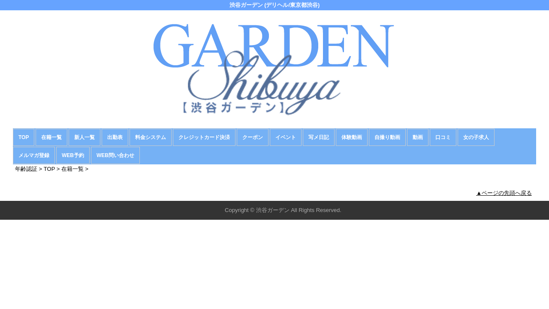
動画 (418, 137)
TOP (23, 137)
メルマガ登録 (33, 155)
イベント (285, 137)
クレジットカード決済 (204, 137)
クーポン (252, 137)
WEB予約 (73, 155)
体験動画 (351, 137)
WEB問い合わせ (115, 155)
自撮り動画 (387, 137)
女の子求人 (476, 137)
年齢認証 (26, 169)
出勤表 (115, 137)
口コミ (443, 137)
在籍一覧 (51, 137)
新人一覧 (84, 137)
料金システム (150, 137)
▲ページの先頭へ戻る (504, 193)
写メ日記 (318, 137)
